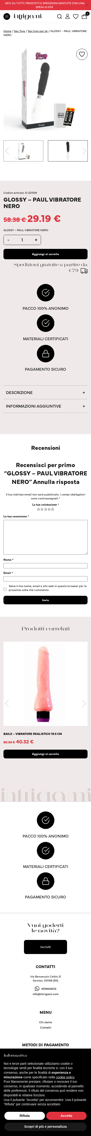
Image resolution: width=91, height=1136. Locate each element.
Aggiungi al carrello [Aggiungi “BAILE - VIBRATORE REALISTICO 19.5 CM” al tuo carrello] (45, 754)
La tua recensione (16, 516)
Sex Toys (19, 31)
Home (7, 31)
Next (84, 150)
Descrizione (19, 392)
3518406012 (48, 988)
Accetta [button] (66, 1116)
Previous (6, 150)
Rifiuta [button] (25, 1116)
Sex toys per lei (38, 31)
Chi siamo (45, 1022)
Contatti (45, 1027)
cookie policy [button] (65, 1077)
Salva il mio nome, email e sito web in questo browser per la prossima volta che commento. (48, 588)
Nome (8, 559)
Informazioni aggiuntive (33, 406)
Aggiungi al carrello (45, 254)
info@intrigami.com (46, 994)
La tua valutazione (45, 504)
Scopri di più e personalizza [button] (45, 1126)
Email (8, 573)
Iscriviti (45, 946)
